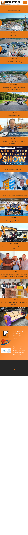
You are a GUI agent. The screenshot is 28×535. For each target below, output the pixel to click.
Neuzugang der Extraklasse (14, 221)
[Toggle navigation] (25, 2)
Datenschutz (20, 368)
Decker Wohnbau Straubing (14, 62)
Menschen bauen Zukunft (14, 115)
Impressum (6, 368)
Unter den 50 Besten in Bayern (14, 169)
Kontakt (6, 370)
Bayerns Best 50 (17, 347)
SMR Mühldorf (14, 36)
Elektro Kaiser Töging (14, 10)
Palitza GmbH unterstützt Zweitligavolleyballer (14, 195)
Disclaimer (13, 368)
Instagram (19, 370)
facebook (12, 370)
